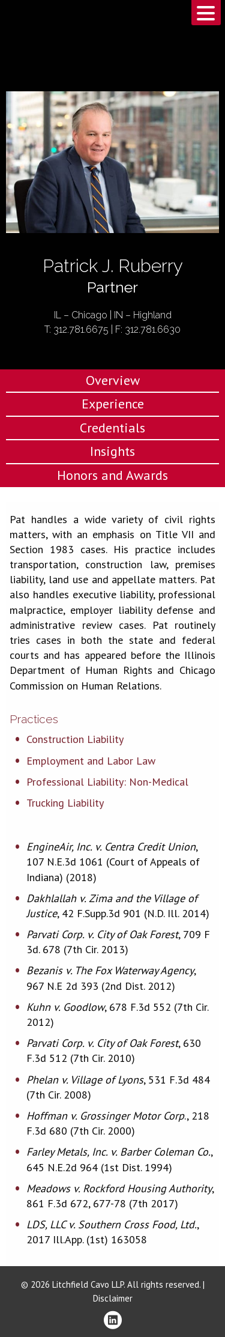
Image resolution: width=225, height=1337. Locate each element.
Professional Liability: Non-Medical (107, 782)
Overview (113, 380)
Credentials (112, 427)
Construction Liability (75, 739)
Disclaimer (113, 1298)
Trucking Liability (65, 803)
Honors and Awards (112, 475)
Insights (112, 451)
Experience (113, 403)
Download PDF (208, 142)
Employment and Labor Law (90, 761)
